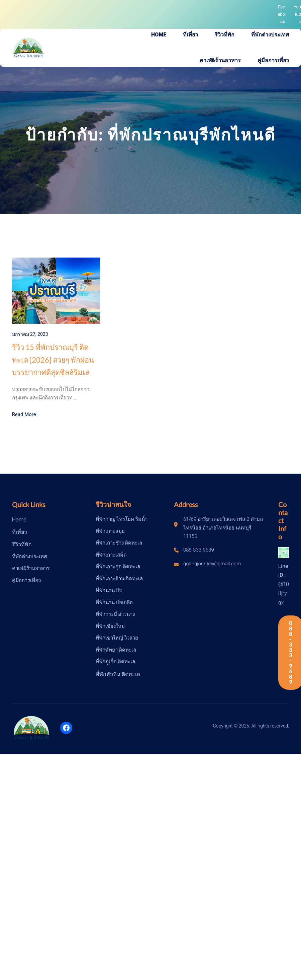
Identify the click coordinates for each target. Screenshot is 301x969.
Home (19, 519)
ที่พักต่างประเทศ (29, 557)
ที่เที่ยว (19, 532)
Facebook (281, 14)
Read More (24, 414)
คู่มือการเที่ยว (26, 580)
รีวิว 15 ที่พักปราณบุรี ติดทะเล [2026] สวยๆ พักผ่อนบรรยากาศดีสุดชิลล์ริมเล (53, 360)
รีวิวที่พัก (22, 544)
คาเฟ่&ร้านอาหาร (30, 568)
